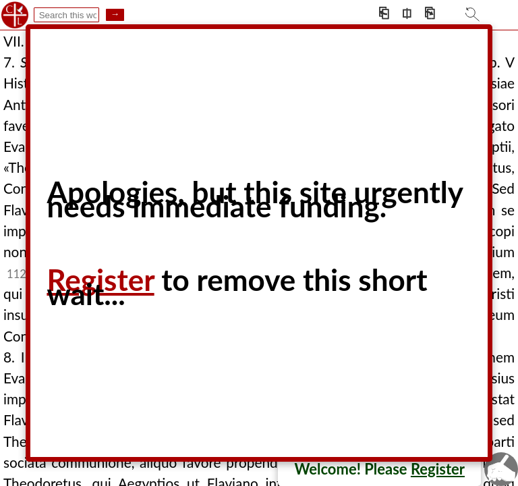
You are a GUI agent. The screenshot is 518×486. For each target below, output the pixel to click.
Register (438, 469)
